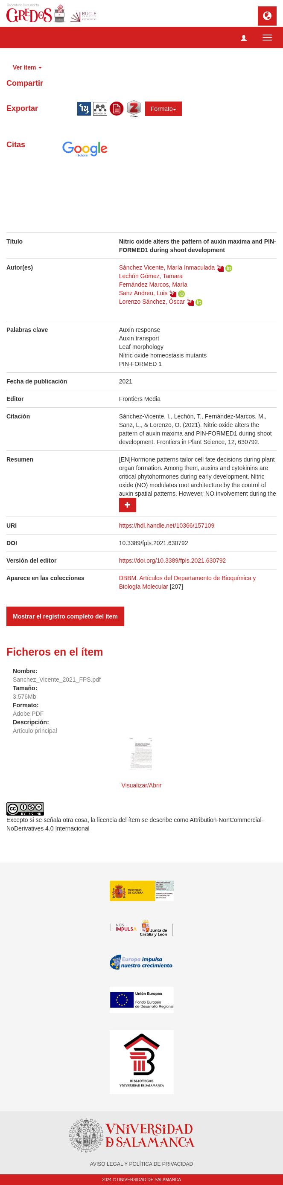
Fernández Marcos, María (153, 284)
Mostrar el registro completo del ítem (65, 616)
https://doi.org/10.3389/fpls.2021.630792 (172, 560)
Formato (163, 108)
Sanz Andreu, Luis (143, 293)
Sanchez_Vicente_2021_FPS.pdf (57, 679)
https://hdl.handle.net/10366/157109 (166, 525)
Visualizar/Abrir (142, 785)
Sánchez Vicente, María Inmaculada (167, 267)
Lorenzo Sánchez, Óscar (152, 301)
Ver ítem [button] (27, 67)
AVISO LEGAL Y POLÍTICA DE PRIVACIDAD (141, 1164)
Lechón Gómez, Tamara (151, 276)
